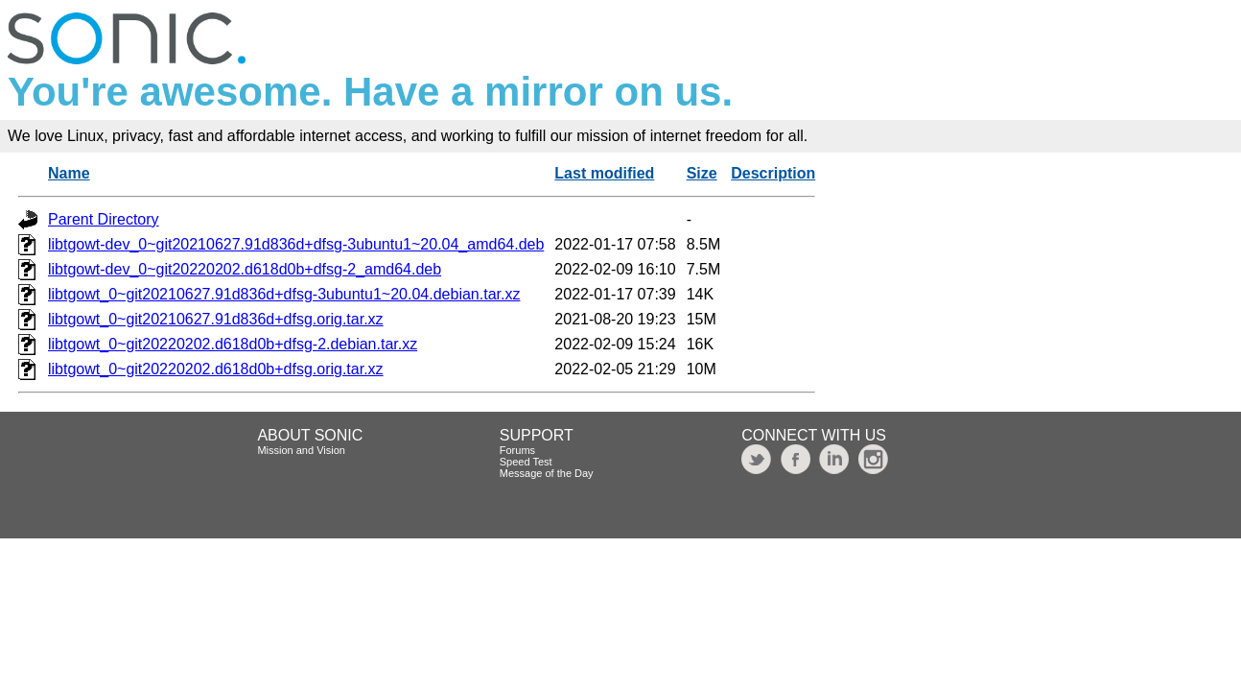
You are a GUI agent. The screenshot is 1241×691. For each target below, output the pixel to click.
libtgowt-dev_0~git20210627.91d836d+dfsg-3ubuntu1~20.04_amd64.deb (296, 244)
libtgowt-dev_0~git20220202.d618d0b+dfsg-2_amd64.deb (244, 269)
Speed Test (526, 461)
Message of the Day (547, 473)
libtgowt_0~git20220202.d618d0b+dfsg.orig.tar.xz (216, 369)
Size (702, 173)
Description (773, 173)
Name (69, 173)
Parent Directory (103, 219)
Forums (517, 450)
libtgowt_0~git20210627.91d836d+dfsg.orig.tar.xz (216, 319)
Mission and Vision (301, 450)
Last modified (604, 173)
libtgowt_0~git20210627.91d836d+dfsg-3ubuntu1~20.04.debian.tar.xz (284, 294)
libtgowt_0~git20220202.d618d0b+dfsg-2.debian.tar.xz (232, 344)
